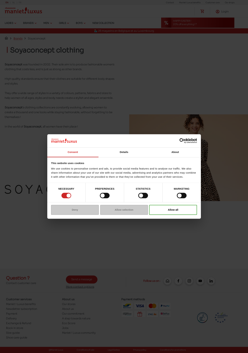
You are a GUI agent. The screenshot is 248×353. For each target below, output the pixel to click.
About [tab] (175, 152)
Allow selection (124, 209)
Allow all (173, 209)
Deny (75, 209)
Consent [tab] (73, 152)
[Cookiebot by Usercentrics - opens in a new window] (182, 140)
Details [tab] (124, 152)
